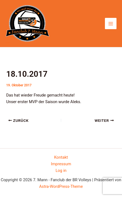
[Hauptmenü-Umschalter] (110, 23)
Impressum (61, 163)
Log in (61, 170)
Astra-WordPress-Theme (61, 186)
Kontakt (61, 157)
